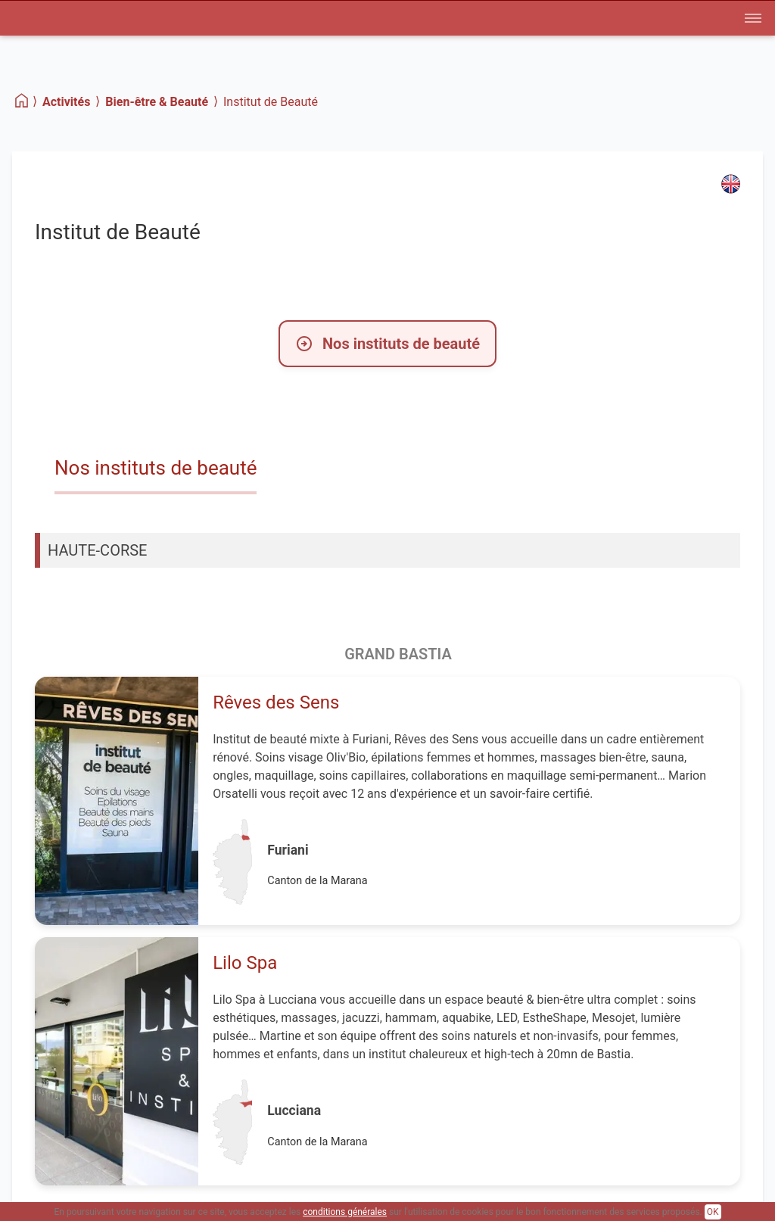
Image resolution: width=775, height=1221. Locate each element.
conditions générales (345, 1212)
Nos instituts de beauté (387, 344)
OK (713, 1212)
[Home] (22, 101)
